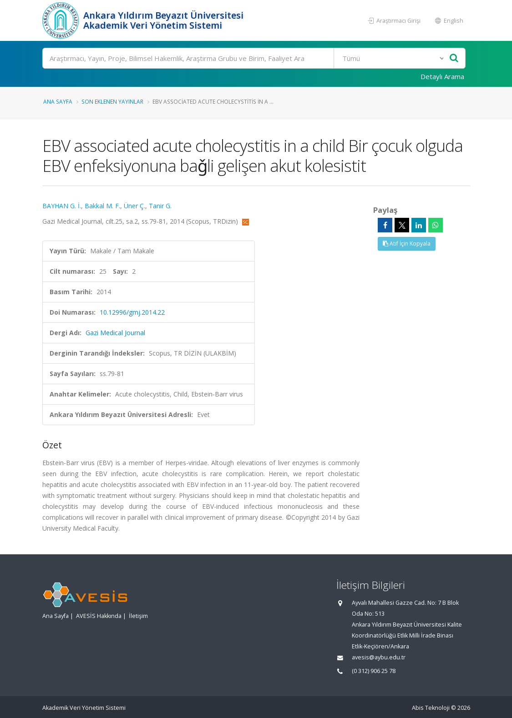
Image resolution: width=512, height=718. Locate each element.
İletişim (138, 616)
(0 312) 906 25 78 (373, 671)
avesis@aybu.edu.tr (379, 657)
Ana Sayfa (57, 101)
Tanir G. (160, 205)
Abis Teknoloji (431, 708)
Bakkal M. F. (102, 205)
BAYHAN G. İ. (61, 205)
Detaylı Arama (442, 76)
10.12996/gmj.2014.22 (132, 312)
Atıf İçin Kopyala (407, 243)
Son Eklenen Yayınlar (112, 101)
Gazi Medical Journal (115, 332)
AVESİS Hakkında (99, 616)
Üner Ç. (134, 205)
